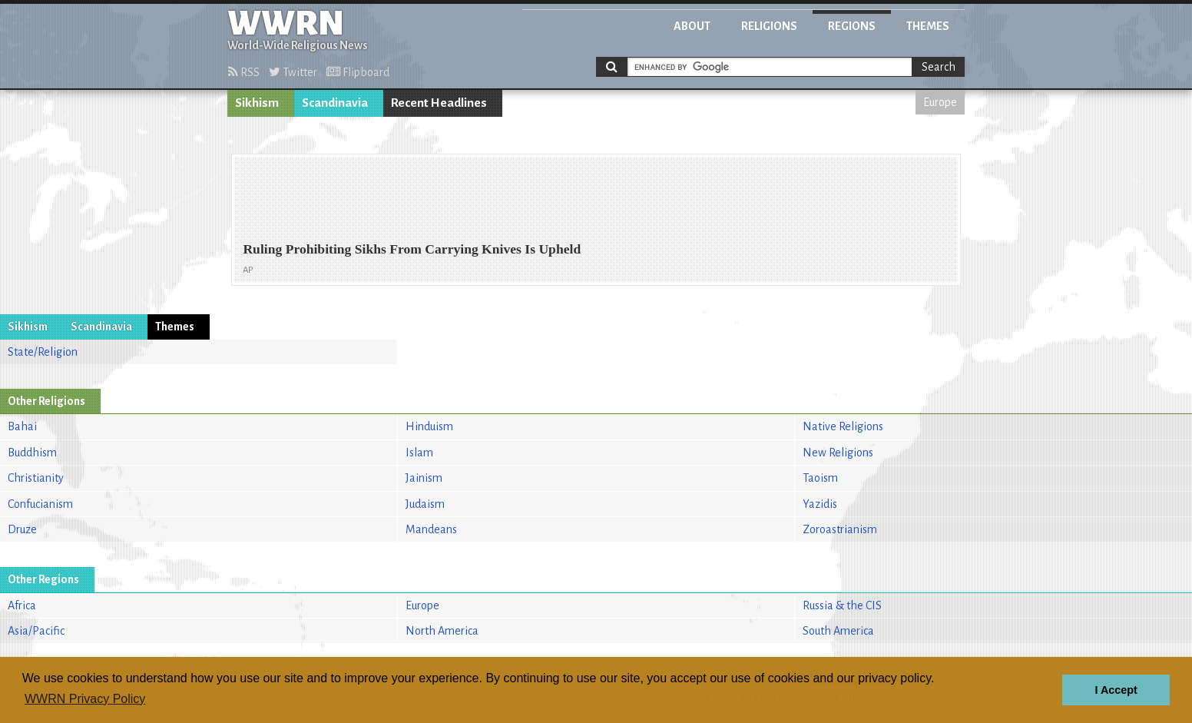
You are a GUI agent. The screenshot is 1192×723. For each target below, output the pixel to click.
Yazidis (820, 504)
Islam (419, 452)
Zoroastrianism (840, 529)
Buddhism (32, 452)
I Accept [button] (1115, 690)
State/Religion (43, 352)
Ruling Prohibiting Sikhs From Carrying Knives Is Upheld (412, 249)
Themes (927, 26)
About (692, 26)
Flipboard (357, 72)
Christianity (36, 478)
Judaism (425, 504)
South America (838, 631)
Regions (852, 26)
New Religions (838, 452)
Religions (769, 26)
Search (938, 67)
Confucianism (40, 504)
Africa (22, 605)
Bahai (22, 426)
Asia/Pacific (36, 631)
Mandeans (431, 529)
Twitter (293, 72)
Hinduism (429, 426)
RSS (244, 72)
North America (442, 631)
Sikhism (257, 103)
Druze (22, 529)
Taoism (820, 478)
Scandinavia (335, 103)
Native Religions (843, 426)
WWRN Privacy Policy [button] (85, 698)
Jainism (424, 478)
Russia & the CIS (842, 605)
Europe (940, 102)
